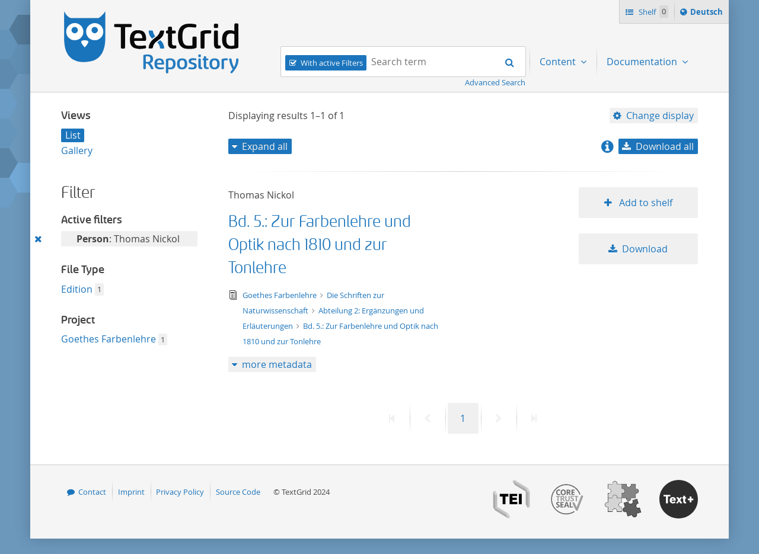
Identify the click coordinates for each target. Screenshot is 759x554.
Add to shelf (644, 202)
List (73, 135)
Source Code (238, 491)
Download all (665, 146)
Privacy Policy (180, 491)
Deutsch (708, 14)
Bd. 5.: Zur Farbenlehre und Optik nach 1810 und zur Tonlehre (319, 245)
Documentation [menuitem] (643, 61)
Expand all (265, 146)
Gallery (77, 150)
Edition (77, 289)
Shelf (652, 11)
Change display (660, 115)
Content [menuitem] (559, 61)
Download (645, 248)
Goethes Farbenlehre (108, 338)
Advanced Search (495, 82)
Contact (92, 491)
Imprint (131, 491)
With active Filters (332, 62)
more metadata (277, 364)
